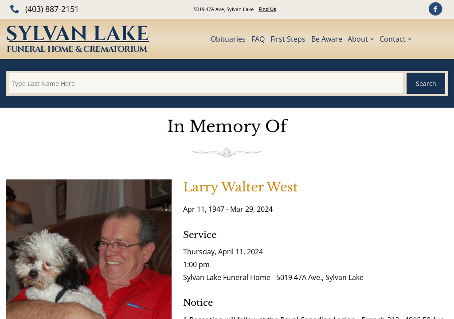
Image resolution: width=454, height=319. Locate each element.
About (358, 39)
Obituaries (228, 39)
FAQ (258, 39)
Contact (393, 39)
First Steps (287, 39)
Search (426, 83)
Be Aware (326, 39)
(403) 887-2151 (52, 9)
